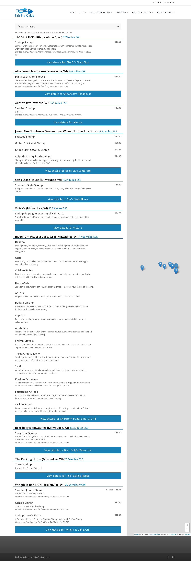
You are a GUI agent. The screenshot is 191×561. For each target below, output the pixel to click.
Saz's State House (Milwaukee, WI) (38, 180)
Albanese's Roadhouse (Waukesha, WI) (41, 71)
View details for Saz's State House (68, 199)
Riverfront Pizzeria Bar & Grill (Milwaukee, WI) (46, 237)
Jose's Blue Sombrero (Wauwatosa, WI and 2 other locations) (56, 131)
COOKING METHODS (100, 12)
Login (157, 2)
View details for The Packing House (68, 475)
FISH (82, 12)
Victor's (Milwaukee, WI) (31, 208)
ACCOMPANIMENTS (141, 12)
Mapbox (187, 534)
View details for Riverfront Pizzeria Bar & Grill (68, 418)
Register (169, 2)
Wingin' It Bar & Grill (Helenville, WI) (39, 485)
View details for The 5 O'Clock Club (68, 62)
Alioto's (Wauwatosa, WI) (32, 103)
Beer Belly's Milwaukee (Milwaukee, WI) (42, 428)
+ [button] (187, 525)
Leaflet (136, 534)
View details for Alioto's (68, 122)
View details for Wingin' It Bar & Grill (68, 529)
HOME (72, 12)
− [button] (187, 529)
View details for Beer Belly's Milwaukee (68, 450)
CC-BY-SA (172, 534)
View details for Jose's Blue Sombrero (68, 170)
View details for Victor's (68, 227)
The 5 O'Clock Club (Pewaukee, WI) (38, 37)
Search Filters (26, 26)
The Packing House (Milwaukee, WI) (39, 459)
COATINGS (121, 12)
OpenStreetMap (154, 534)
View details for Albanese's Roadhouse (68, 93)
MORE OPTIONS (164, 12)
